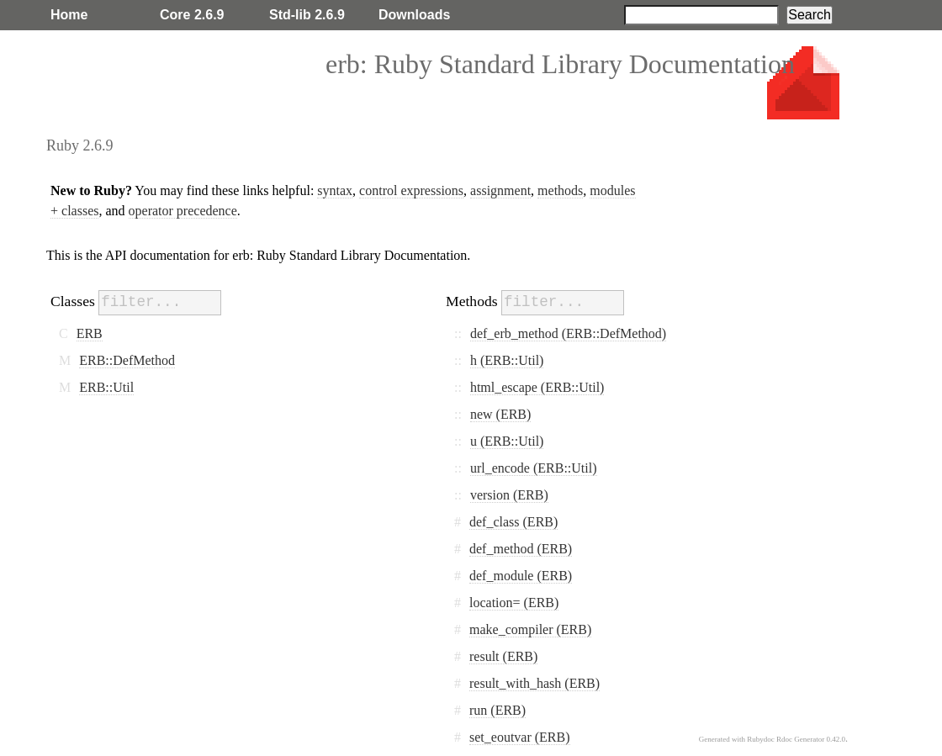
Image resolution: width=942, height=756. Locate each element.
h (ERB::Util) (507, 360)
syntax (334, 190)
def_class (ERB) (513, 522)
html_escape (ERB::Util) (537, 387)
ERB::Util (106, 387)
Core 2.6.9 (192, 15)
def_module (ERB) (520, 575)
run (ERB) (497, 710)
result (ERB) (503, 656)
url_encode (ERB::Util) (533, 468)
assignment (500, 190)
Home (68, 15)
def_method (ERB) (520, 549)
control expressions (411, 190)
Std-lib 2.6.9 (307, 15)
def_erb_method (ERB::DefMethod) (568, 333)
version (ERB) (509, 495)
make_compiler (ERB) (530, 629)
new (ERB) (500, 414)
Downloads (414, 15)
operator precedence (183, 211)
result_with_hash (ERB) (534, 683)
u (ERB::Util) (507, 441)
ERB (90, 333)
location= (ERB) (513, 602)
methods (560, 190)
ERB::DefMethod (127, 360)
